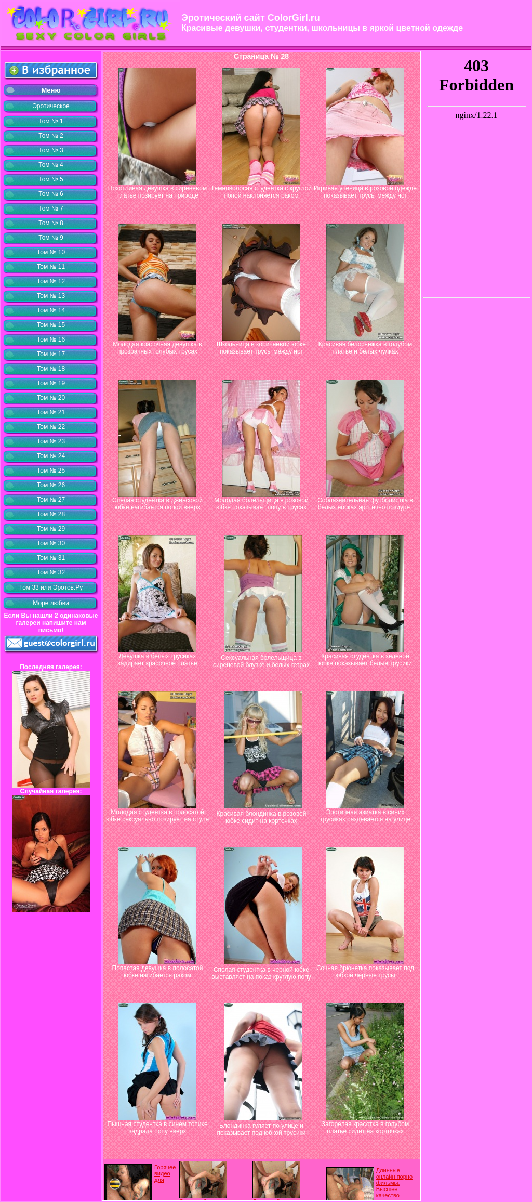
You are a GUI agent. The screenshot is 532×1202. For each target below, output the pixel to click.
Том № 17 (51, 354)
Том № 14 (51, 310)
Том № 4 (50, 164)
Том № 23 (51, 441)
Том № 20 (51, 397)
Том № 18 (51, 368)
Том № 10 (51, 252)
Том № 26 (51, 485)
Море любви (51, 603)
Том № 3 (50, 150)
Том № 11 (51, 266)
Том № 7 (50, 208)
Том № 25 (51, 470)
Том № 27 (51, 499)
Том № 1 (50, 121)
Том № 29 (51, 528)
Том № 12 (51, 281)
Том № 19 (51, 383)
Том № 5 (50, 179)
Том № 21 (51, 412)
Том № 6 (50, 194)
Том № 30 (51, 543)
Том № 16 (51, 339)
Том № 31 (51, 557)
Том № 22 (51, 426)
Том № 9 (50, 237)
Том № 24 (51, 456)
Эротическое (51, 106)
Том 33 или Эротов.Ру (51, 587)
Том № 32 (51, 572)
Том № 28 (51, 514)
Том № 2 (50, 135)
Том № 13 (51, 295)
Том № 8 (50, 223)
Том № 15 (51, 325)
